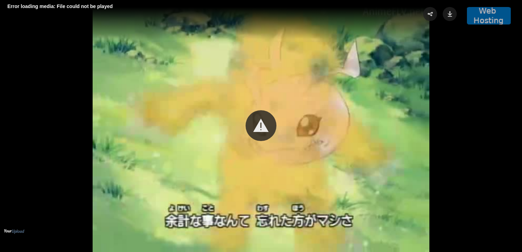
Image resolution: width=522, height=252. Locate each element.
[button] (261, 125)
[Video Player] (261, 126)
